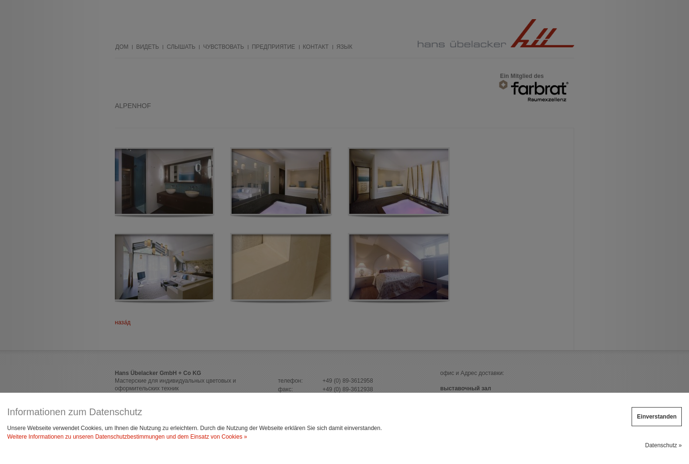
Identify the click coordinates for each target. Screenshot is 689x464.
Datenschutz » (663, 445)
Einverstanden (657, 416)
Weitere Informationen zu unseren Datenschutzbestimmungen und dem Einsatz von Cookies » (127, 436)
